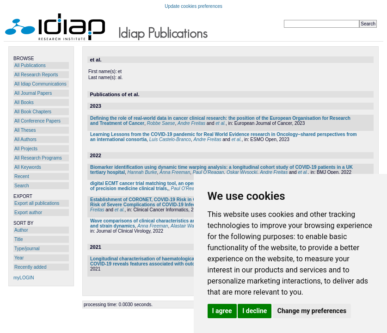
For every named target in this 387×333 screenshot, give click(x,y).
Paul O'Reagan (208, 172)
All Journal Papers (33, 93)
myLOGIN (23, 277)
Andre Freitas (191, 123)
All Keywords (27, 167)
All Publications (30, 65)
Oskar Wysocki (242, 172)
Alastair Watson (187, 225)
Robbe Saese (161, 123)
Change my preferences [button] (311, 310)
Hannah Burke (142, 172)
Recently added (30, 267)
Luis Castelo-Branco (170, 139)
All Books (24, 102)
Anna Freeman (175, 172)
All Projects (25, 148)
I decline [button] (254, 310)
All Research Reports (36, 74)
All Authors (25, 139)
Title (18, 239)
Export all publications (36, 203)
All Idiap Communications (40, 83)
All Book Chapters (32, 111)
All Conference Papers (37, 120)
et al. (220, 123)
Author (21, 230)
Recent (21, 176)
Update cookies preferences (193, 6)
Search (21, 185)
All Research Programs (38, 157)
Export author (28, 212)
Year (19, 257)
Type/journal (26, 248)
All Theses (25, 130)
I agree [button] (222, 310)
